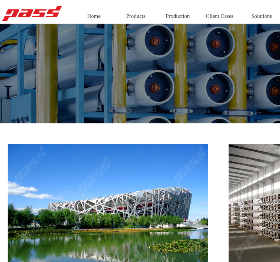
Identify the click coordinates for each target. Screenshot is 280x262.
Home (94, 16)
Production (178, 16)
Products (135, 16)
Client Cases (219, 16)
